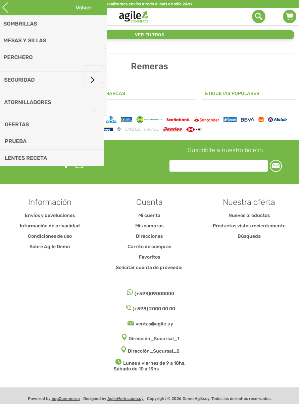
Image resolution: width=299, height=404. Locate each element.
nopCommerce (66, 398)
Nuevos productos (249, 215)
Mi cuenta (149, 215)
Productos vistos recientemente (249, 226)
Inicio (10, 48)
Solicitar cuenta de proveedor (149, 267)
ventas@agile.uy (154, 324)
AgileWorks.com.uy (125, 398)
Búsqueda (249, 236)
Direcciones (149, 236)
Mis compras (149, 226)
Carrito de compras (289, 16)
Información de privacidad (50, 226)
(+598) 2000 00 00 (154, 309)
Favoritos (149, 257)
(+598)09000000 (154, 294)
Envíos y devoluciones (50, 215)
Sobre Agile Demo (50, 247)
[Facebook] (65, 164)
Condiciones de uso (50, 236)
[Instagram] (79, 164)
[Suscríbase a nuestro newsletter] (218, 166)
